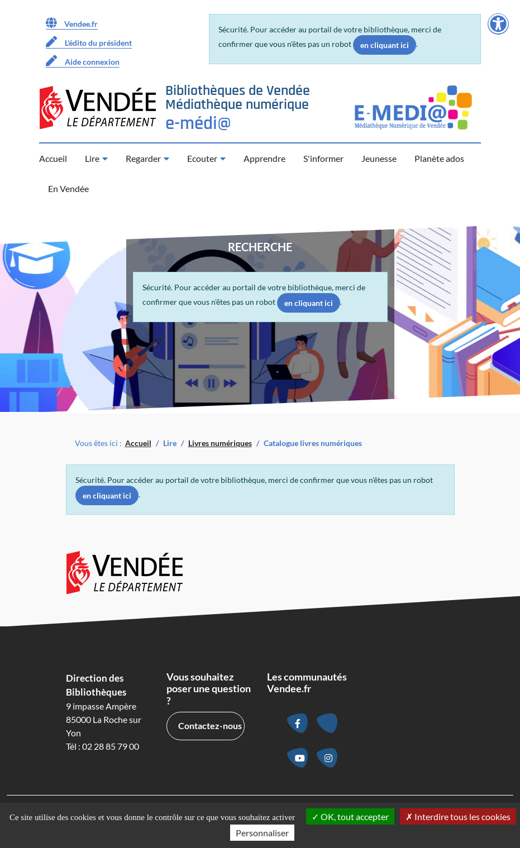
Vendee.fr (72, 22)
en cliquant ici (384, 45)
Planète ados (439, 158)
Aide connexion (83, 60)
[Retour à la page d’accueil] (237, 107)
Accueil (53, 158)
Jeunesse (379, 158)
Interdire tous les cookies (458, 816)
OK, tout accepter (350, 816)
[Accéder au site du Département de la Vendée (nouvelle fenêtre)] (97, 107)
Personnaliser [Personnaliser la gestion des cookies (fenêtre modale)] (262, 832)
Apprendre (264, 158)
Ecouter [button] (202, 158)
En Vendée (68, 188)
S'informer (323, 158)
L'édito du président (89, 41)
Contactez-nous (210, 725)
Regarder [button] (143, 158)
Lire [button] (92, 158)
